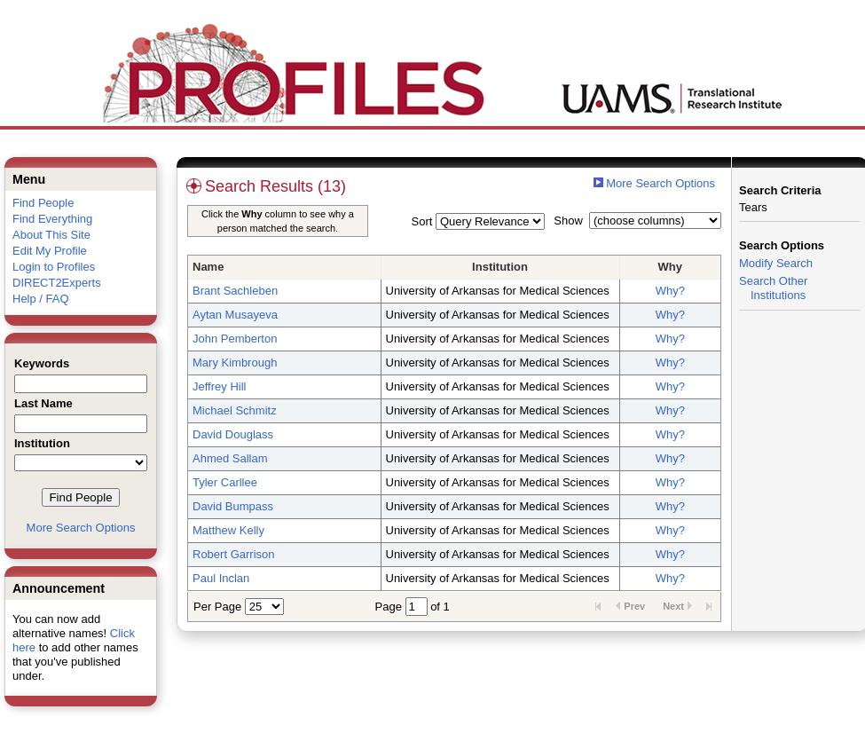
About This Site (51, 234)
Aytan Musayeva (235, 314)
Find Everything (52, 218)
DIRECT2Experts (56, 282)
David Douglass (233, 434)
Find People (43, 202)
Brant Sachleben (235, 290)
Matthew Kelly (228, 530)
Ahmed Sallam (230, 458)
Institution (500, 266)
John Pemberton (235, 338)
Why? (670, 290)
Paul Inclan (221, 578)
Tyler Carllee (225, 482)
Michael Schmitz (235, 410)
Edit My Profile (49, 250)
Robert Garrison (233, 554)
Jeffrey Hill (219, 386)
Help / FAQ (40, 298)
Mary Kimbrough (235, 362)
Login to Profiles (53, 266)
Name (208, 266)
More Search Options (81, 527)
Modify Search (776, 263)
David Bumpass (233, 506)
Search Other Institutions (773, 288)
